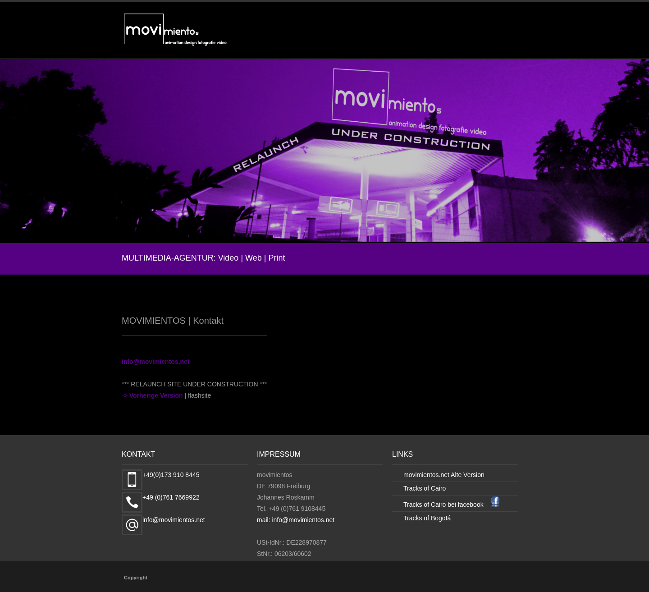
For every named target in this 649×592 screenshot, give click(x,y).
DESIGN (461, 41)
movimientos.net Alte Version (447, 474)
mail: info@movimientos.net (299, 519)
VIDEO (371, 41)
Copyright (135, 576)
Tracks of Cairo (425, 487)
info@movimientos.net (156, 361)
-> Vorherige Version (152, 394)
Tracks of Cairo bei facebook (448, 503)
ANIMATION (415, 41)
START (336, 41)
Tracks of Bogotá (428, 517)
